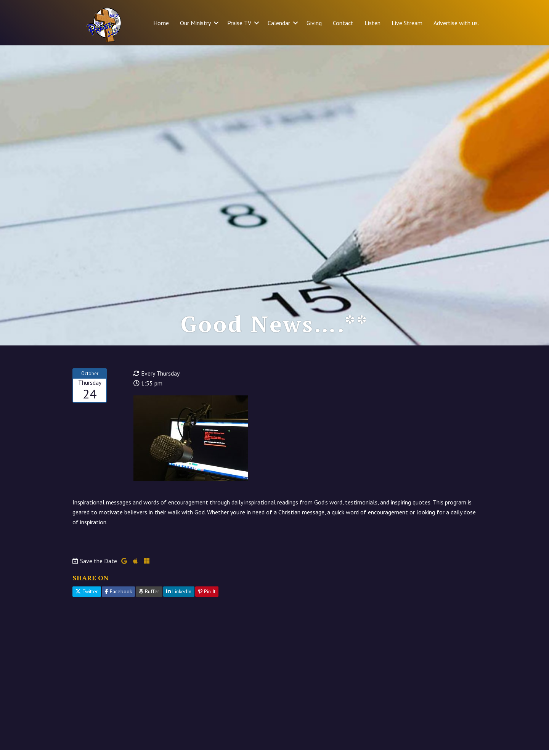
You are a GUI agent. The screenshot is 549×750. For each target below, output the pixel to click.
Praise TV (239, 23)
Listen (372, 23)
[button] (216, 23)
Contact (343, 23)
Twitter (86, 591)
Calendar (279, 23)
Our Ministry (195, 23)
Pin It (206, 591)
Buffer (149, 591)
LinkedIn (178, 591)
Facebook (118, 591)
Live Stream (407, 23)
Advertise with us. (456, 23)
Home (161, 23)
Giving (314, 23)
